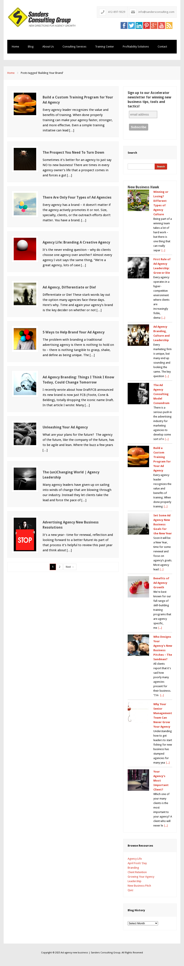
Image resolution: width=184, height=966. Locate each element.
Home (15, 46)
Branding (133, 867)
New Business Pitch (139, 885)
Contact (162, 46)
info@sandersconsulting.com (156, 11)
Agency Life (135, 858)
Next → (70, 566)
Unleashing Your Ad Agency (65, 427)
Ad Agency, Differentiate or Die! (69, 287)
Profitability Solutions (136, 46)
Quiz (130, 890)
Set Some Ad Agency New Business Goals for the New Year (162, 524)
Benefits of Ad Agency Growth (161, 583)
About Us (48, 46)
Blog (31, 46)
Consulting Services (74, 46)
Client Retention (137, 872)
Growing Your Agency (141, 876)
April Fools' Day (137, 863)
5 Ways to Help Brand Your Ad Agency (74, 332)
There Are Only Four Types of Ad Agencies (77, 197)
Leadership (134, 881)
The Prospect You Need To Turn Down (73, 152)
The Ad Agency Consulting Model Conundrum (161, 394)
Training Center (104, 46)
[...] (163, 250)
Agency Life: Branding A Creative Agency (76, 242)
